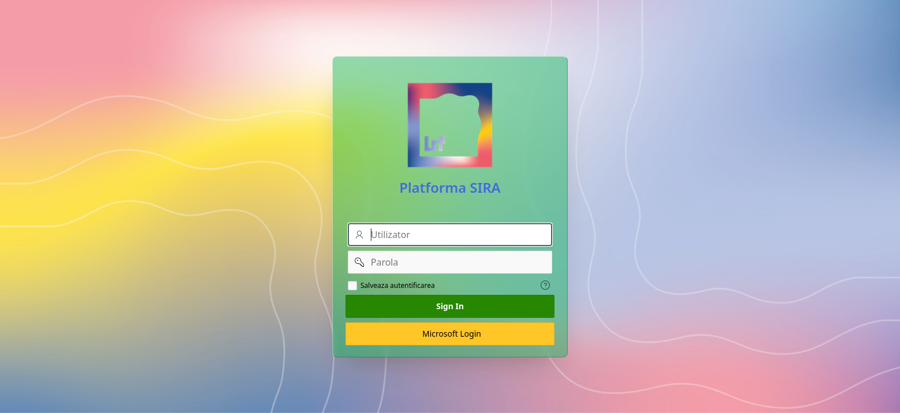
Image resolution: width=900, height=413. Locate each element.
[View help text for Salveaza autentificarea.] (545, 285)
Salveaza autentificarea (397, 285)
